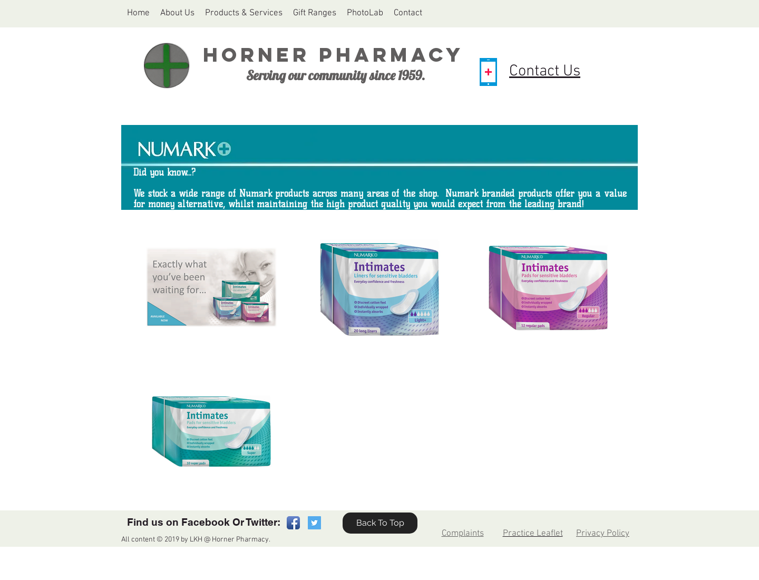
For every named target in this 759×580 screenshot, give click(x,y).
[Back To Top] (380, 523)
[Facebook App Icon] (293, 522)
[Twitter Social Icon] (314, 522)
